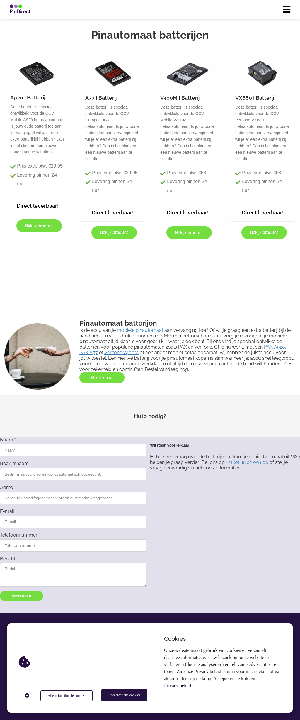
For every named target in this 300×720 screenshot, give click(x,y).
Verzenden (21, 596)
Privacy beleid (177, 686)
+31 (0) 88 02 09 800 (247, 462)
